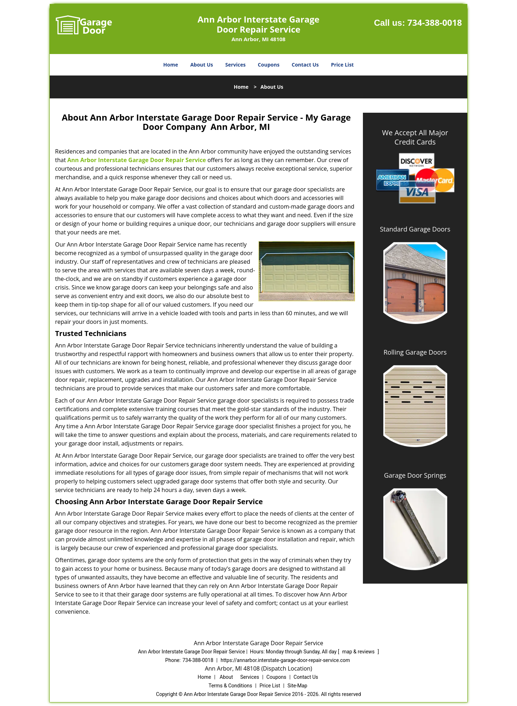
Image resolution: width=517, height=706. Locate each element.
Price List (342, 64)
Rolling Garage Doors (415, 352)
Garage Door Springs (415, 475)
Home (170, 64)
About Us (201, 64)
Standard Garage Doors (415, 229)
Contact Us (305, 64)
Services (235, 64)
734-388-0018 (434, 22)
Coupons (268, 64)
